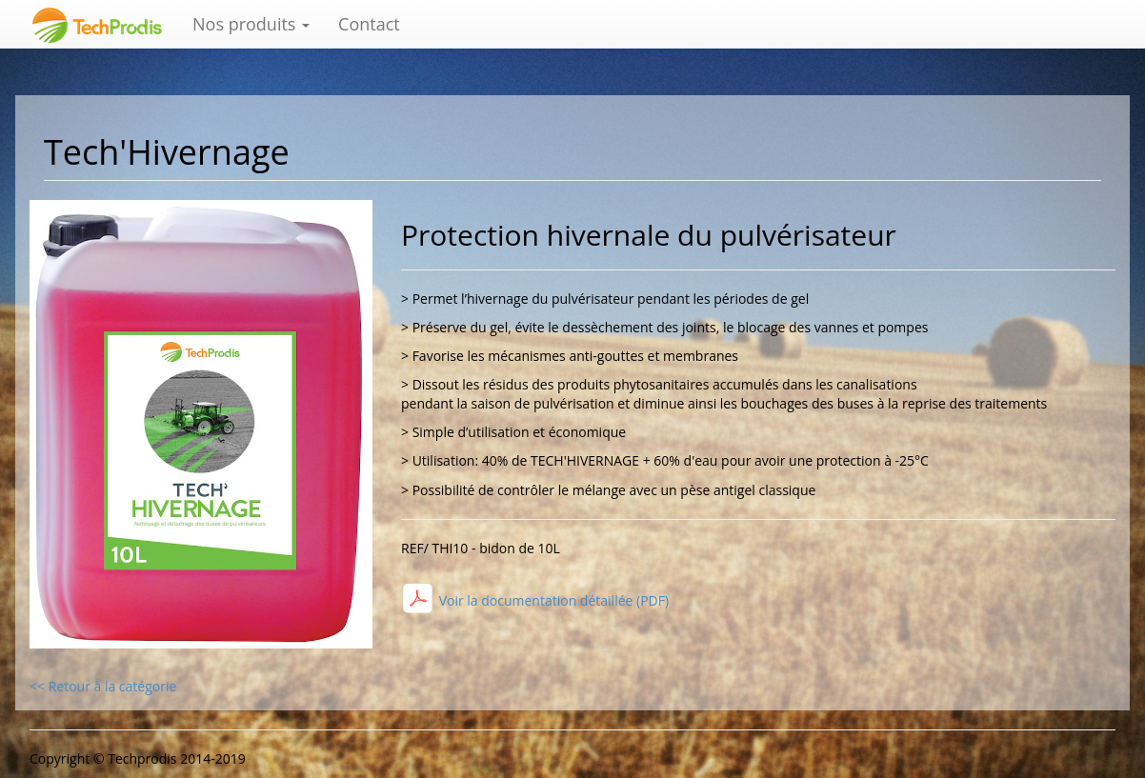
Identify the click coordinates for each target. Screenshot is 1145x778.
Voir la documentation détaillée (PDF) (552, 600)
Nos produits (251, 23)
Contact (369, 23)
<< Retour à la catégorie (103, 686)
